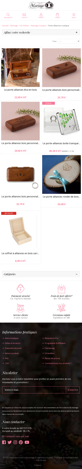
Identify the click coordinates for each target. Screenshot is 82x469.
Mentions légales (45, 457)
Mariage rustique (38, 25)
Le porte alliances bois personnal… (20, 143)
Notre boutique (10, 338)
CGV (5, 363)
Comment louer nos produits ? (56, 363)
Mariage (14, 25)
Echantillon (48, 353)
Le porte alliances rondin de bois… (61, 196)
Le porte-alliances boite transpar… (61, 143)
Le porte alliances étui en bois (20, 89)
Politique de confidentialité (66, 457)
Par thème (24, 25)
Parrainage (48, 348)
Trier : (54, 41)
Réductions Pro (50, 338)
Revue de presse (51, 358)
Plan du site (41, 460)
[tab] (41, 33)
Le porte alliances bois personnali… (61, 89)
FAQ (5, 358)
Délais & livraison (11, 343)
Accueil (5, 25)
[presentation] (24, 399)
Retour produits (10, 353)
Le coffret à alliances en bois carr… (20, 253)
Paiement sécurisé (12, 348)
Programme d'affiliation (54, 343)
